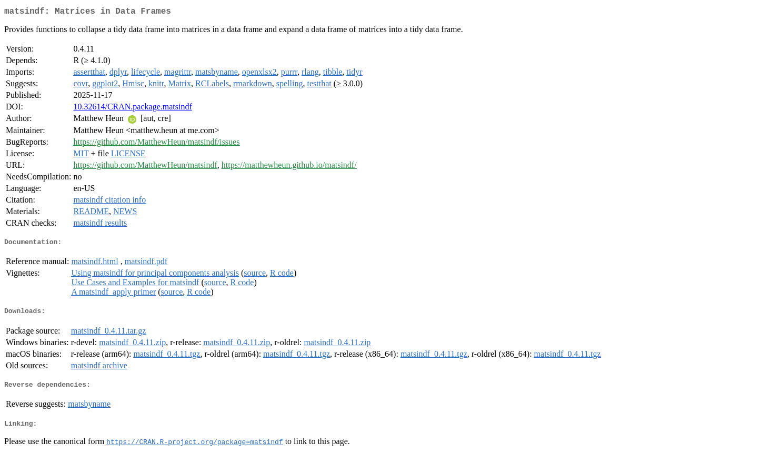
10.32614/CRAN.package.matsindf (132, 108)
